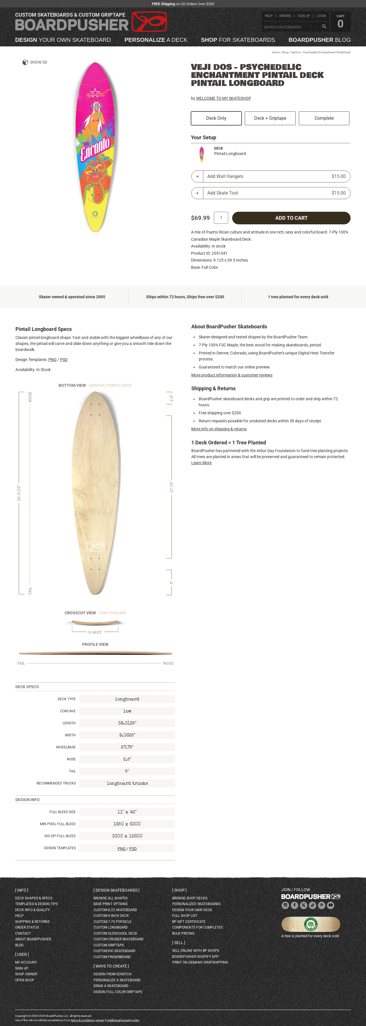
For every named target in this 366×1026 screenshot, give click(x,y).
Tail (72, 771)
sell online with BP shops (195, 951)
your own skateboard (63, 40)
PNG (52, 359)
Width (70, 735)
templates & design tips (36, 904)
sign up (304, 16)
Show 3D (38, 62)
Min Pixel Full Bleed (58, 824)
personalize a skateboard (117, 980)
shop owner (26, 974)
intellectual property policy (123, 1020)
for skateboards (238, 40)
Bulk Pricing (183, 933)
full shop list (184, 916)
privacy (100, 1020)
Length (69, 723)
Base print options (111, 904)
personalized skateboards (196, 904)
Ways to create (111, 966)
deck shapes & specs (33, 898)
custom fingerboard (112, 957)
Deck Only (216, 118)
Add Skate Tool (276, 193)
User (22, 954)
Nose (71, 759)
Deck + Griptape (270, 118)
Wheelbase (66, 747)
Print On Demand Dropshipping (200, 962)
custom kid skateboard (115, 951)
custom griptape (109, 945)
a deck (155, 40)
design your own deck (192, 910)
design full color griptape (118, 992)
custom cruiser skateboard (119, 939)
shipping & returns (32, 922)
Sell (178, 942)
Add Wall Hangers (276, 176)
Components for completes (197, 927)
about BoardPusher (33, 939)
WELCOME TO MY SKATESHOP (223, 98)
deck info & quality (32, 910)
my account (26, 962)
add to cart (291, 218)
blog (320, 40)
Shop (285, 52)
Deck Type (67, 699)
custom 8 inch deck (111, 916)
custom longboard (111, 927)
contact (23, 933)
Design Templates (60, 848)
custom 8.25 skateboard (115, 910)
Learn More (201, 462)
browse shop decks (189, 898)
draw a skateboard (111, 986)
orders (285, 16)
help (268, 16)
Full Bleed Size (62, 812)
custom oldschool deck (115, 933)
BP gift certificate (189, 922)
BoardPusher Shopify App (195, 957)
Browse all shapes (111, 898)
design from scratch (113, 974)
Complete (324, 118)
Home (276, 52)
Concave (68, 711)
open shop (24, 980)
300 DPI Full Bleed (60, 836)
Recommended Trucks (56, 783)
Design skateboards (117, 890)
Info (21, 890)
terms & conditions (82, 1020)
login (321, 16)
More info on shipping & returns (219, 429)
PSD (63, 359)
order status (27, 927)
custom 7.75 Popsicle (113, 922)
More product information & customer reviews (231, 375)
